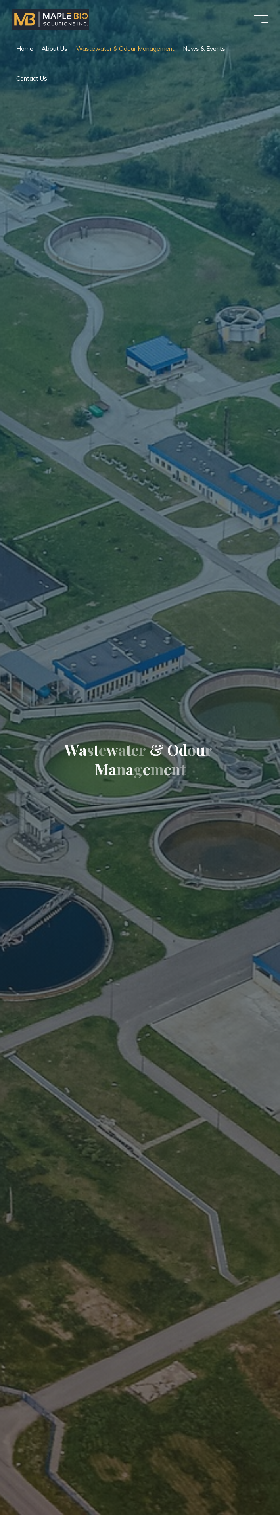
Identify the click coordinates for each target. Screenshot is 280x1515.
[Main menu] (261, 19)
